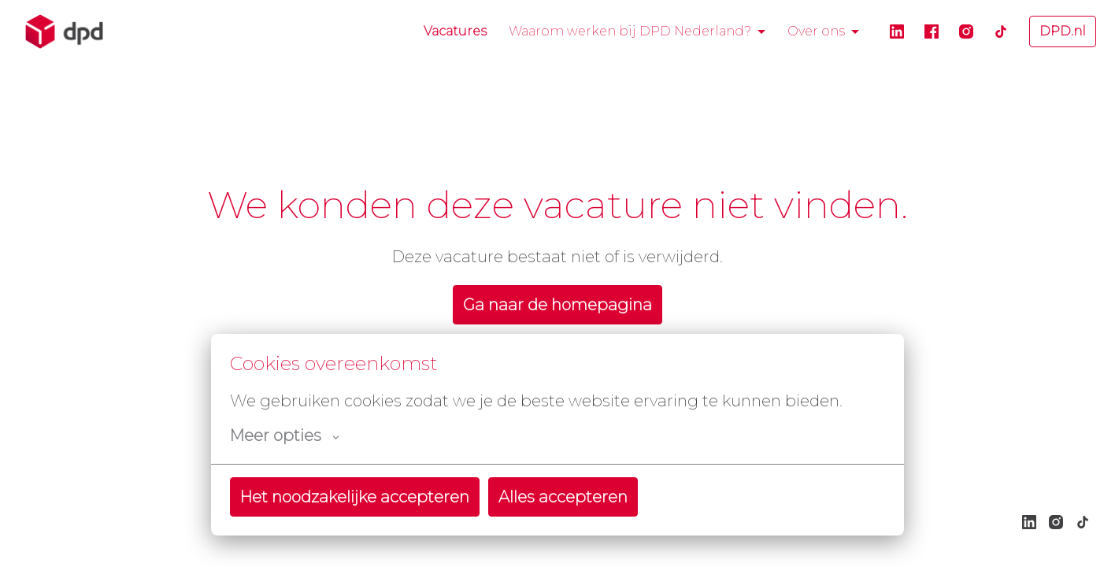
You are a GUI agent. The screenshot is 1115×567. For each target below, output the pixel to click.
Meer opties (284, 435)
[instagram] (966, 31)
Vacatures (455, 31)
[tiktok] (1001, 31)
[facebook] (931, 31)
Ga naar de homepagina (557, 304)
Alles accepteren (563, 496)
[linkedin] (897, 31)
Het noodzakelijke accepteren (354, 496)
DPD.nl (1062, 31)
